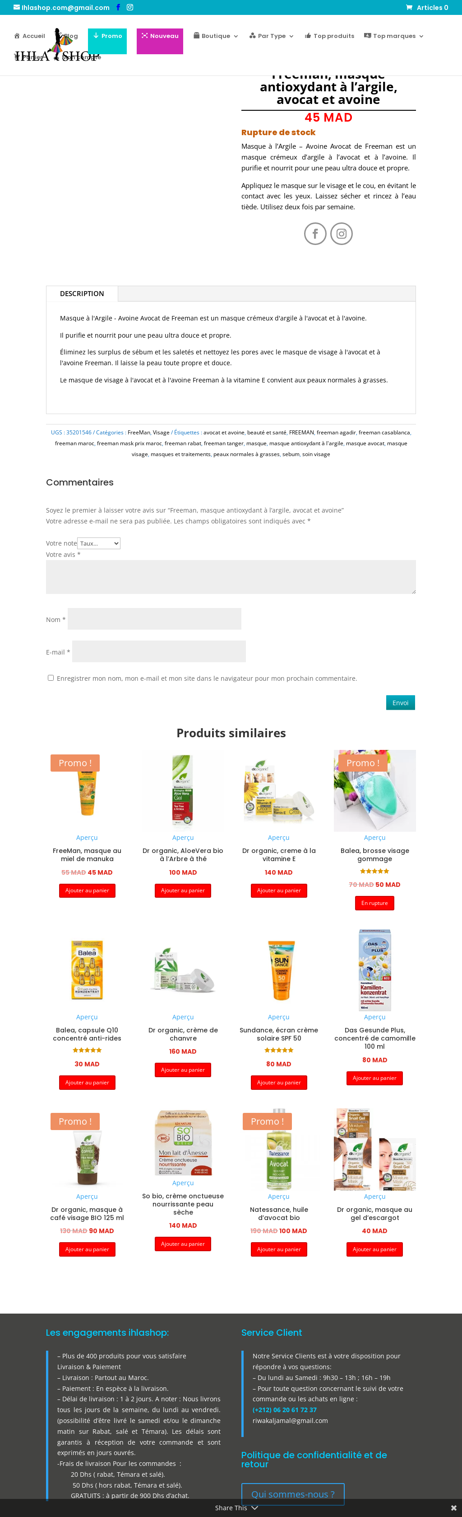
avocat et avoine (224, 432)
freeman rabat (183, 443)
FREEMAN (301, 432)
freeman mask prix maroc (129, 443)
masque (256, 443)
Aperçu (87, 837)
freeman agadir (336, 432)
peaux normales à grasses (246, 454)
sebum (291, 454)
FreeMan (139, 432)
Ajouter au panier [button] (87, 890)
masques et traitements (181, 454)
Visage (161, 432)
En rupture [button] (374, 903)
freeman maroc (74, 443)
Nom (56, 619)
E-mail (58, 652)
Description (82, 293)
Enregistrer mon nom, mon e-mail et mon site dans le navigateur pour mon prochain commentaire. (207, 678)
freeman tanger (224, 443)
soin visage (316, 454)
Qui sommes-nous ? (293, 1494)
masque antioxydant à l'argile (306, 443)
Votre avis (63, 554)
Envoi (401, 702)
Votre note (61, 543)
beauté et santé (266, 432)
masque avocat (365, 443)
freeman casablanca (384, 432)
